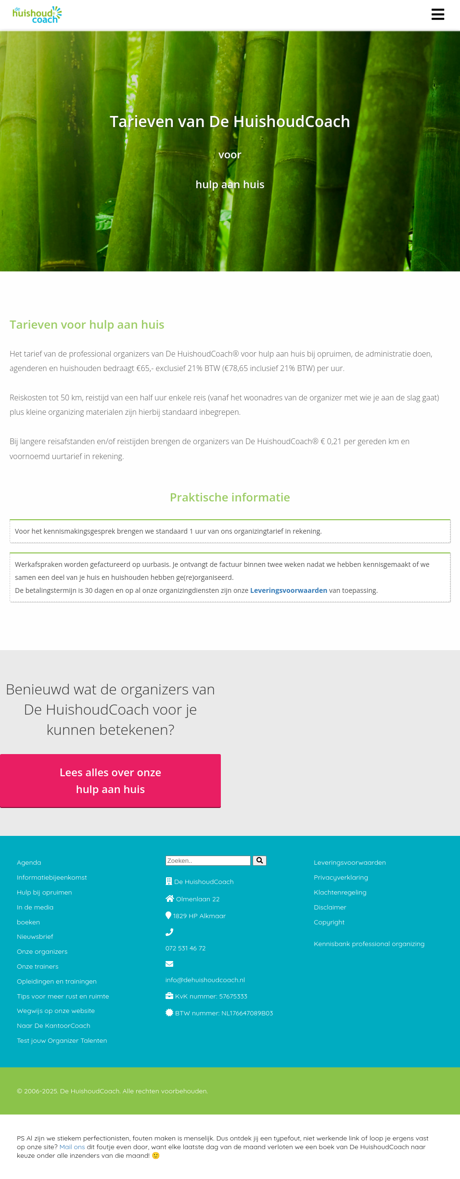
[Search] (260, 861)
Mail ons (72, 1146)
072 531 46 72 (186, 948)
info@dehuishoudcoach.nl (205, 979)
